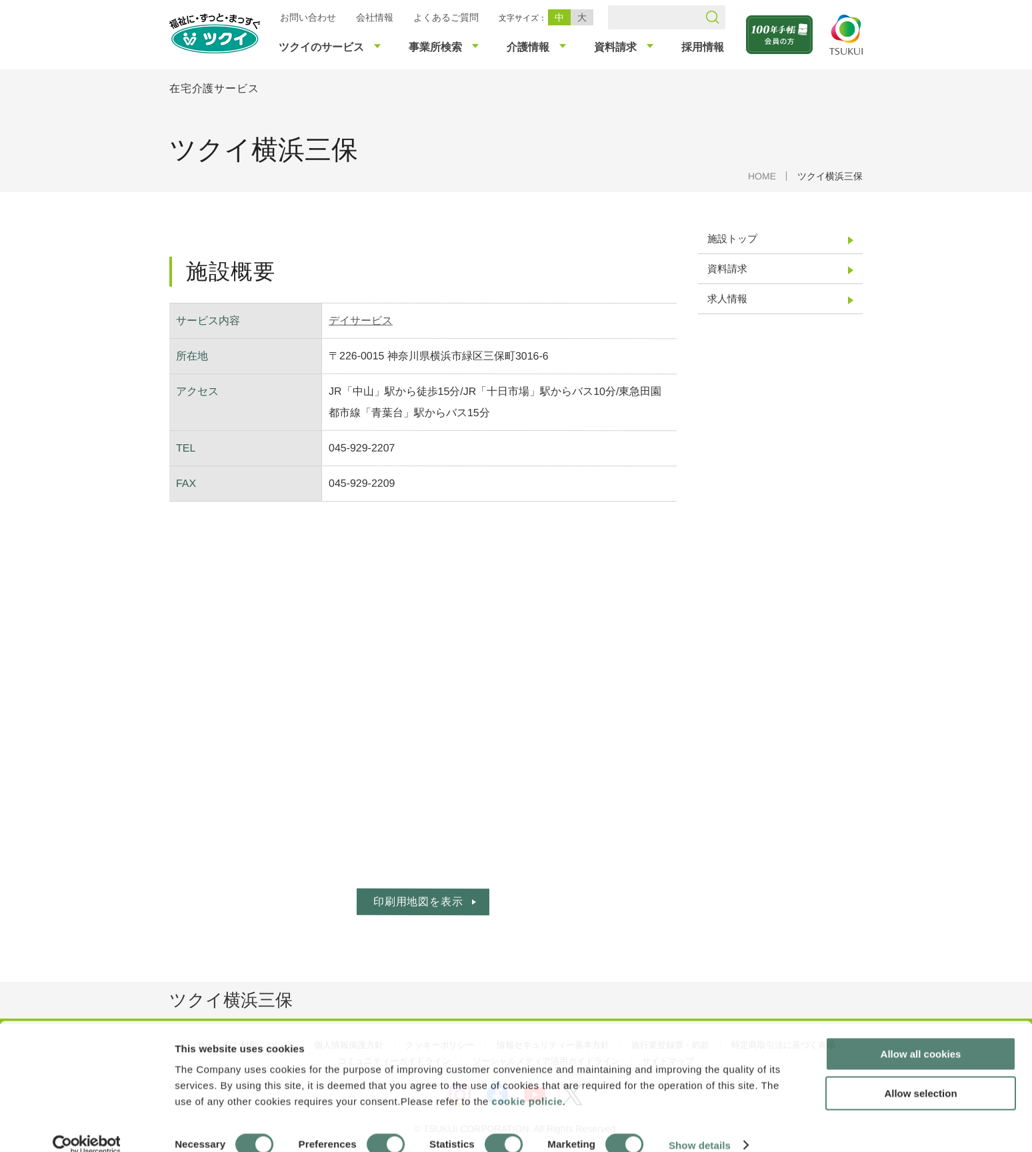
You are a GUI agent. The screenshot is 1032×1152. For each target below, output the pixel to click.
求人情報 (727, 298)
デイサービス (361, 320)
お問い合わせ (308, 17)
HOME (762, 176)
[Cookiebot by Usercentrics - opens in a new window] (85, 1126)
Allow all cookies (921, 1035)
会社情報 (374, 17)
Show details (700, 1125)
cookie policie (527, 1082)
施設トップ (732, 238)
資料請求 (727, 268)
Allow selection (920, 1074)
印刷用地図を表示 (418, 901)
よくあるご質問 (446, 17)
